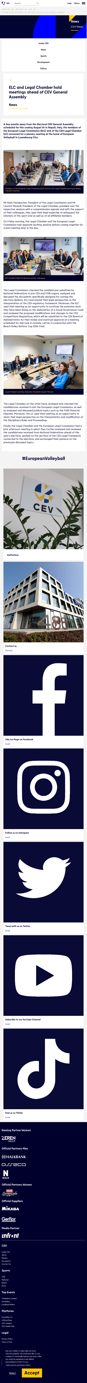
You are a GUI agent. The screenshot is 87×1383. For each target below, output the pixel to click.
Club (3, 1276)
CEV (6, 3)
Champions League (9, 1298)
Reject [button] (12, 1373)
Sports (44, 56)
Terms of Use (7, 1342)
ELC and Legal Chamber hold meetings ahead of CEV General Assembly (33, 12)
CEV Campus (7, 1323)
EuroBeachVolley (8, 1304)
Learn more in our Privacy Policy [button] (18, 1365)
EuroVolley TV (7, 1317)
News (43, 49)
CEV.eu (77, 3)
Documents (6, 1261)
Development (43, 62)
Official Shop (7, 1320)
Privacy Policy (7, 1339)
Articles (19, 9)
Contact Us (6, 1264)
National (5, 1280)
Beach (4, 1283)
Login (69, 3)
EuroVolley (6, 1301)
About (4, 1255)
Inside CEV (6, 9)
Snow (4, 1286)
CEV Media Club (8, 1326)
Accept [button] (32, 1372)
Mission (5, 1258)
